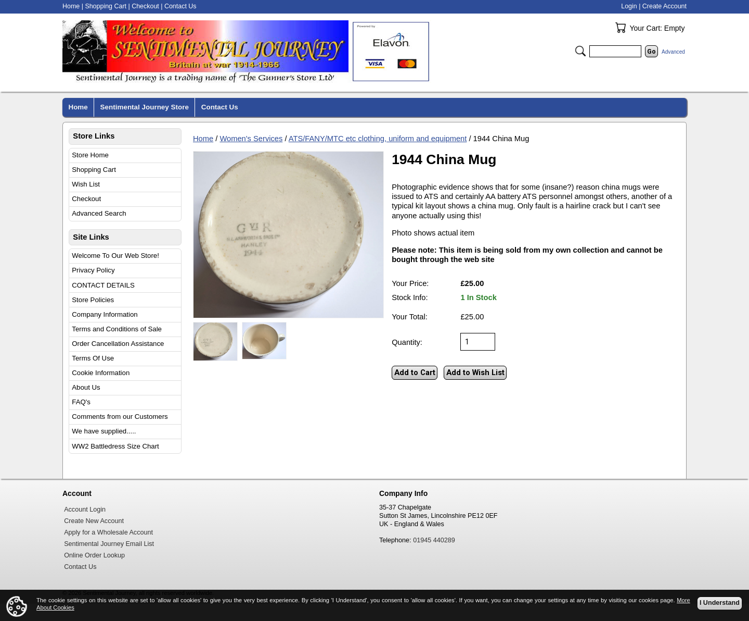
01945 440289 (434, 540)
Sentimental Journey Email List (109, 544)
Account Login (85, 509)
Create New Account (94, 521)
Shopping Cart (94, 169)
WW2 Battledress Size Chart (115, 446)
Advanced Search (99, 213)
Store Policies (93, 300)
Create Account (664, 6)
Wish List (86, 184)
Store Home (90, 155)
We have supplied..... (104, 431)
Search (580, 51)
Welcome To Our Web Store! (115, 255)
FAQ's (81, 402)
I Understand (720, 603)
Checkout (86, 199)
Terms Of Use (93, 358)
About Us (86, 387)
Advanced (673, 52)
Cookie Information (101, 373)
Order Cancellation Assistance (118, 343)
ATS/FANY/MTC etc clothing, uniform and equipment (378, 138)
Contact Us (180, 6)
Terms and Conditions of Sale (117, 329)
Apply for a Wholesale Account (108, 532)
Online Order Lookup (94, 555)
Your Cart (620, 27)
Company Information (104, 314)
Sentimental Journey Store (144, 107)
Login (629, 6)
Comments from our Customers (119, 416)
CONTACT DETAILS (103, 285)
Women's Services (250, 138)
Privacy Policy (93, 270)
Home (203, 138)
